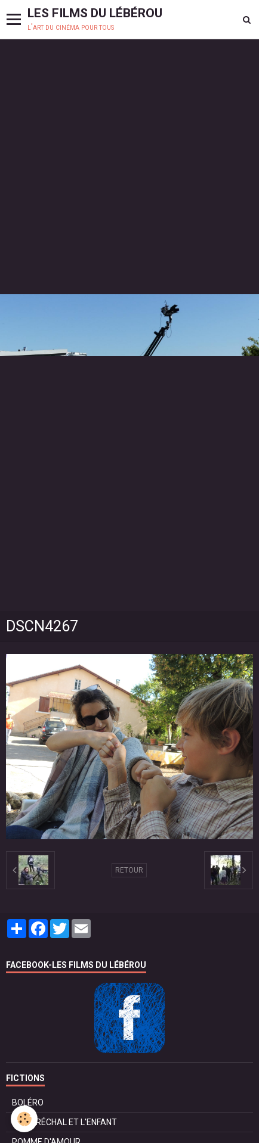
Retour (129, 870)
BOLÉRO (28, 1102)
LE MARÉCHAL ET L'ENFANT (64, 1122)
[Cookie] (24, 1118)
